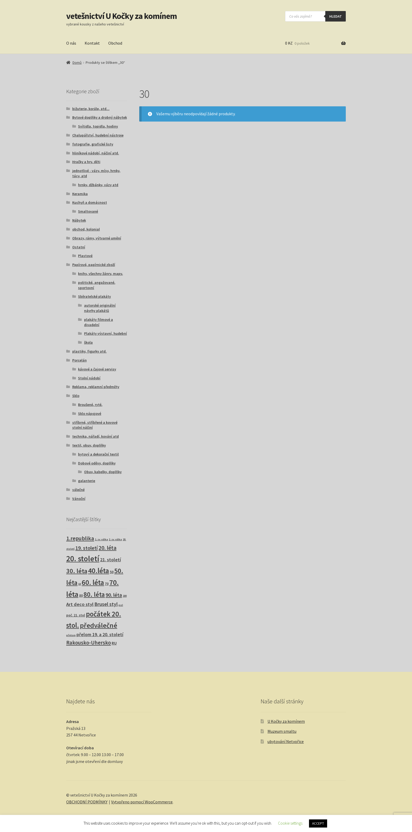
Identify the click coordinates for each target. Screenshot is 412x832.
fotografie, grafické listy (92, 144)
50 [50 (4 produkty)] (112, 571)
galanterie (86, 480)
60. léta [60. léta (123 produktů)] (93, 582)
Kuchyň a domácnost (89, 202)
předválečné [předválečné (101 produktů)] (98, 625)
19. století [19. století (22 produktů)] (86, 548)
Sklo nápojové (89, 413)
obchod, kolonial (86, 229)
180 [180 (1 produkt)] (125, 596)
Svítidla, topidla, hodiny (98, 126)
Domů (77, 62)
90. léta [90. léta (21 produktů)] (114, 595)
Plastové (85, 255)
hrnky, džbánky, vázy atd (98, 184)
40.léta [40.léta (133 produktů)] (98, 570)
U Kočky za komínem (286, 721)
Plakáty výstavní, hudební (105, 333)
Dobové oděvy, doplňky (97, 463)
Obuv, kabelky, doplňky (103, 471)
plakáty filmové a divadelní (98, 322)
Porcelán (79, 360)
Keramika (80, 193)
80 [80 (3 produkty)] (81, 595)
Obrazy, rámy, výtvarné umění (96, 238)
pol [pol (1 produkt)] (121, 605)
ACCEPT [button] (318, 823)
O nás (71, 43)
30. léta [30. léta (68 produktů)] (76, 571)
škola (88, 342)
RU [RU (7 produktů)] (114, 643)
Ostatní (78, 247)
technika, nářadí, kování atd (95, 436)
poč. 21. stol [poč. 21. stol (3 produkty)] (75, 615)
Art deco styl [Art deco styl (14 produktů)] (80, 604)
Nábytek (79, 220)
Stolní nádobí (89, 378)
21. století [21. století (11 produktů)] (110, 560)
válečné (78, 489)
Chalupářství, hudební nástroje (97, 135)
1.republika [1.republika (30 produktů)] (80, 538)
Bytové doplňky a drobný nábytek (99, 117)
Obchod (115, 43)
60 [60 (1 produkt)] (79, 584)
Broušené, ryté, (90, 404)
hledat (335, 16)
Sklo (75, 395)
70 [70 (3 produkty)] (107, 584)
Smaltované (88, 211)
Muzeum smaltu (281, 731)
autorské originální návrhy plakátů (100, 308)
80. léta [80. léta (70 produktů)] (94, 594)
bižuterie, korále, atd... (91, 108)
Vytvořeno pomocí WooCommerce (142, 801)
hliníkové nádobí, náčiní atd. (95, 153)
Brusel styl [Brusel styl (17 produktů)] (106, 604)
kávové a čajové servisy (97, 369)
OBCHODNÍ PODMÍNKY (86, 801)
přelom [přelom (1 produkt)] (71, 635)
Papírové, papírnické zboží (93, 264)
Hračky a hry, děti (86, 161)
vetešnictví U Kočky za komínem (121, 16)
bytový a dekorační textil (98, 454)
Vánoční (78, 498)
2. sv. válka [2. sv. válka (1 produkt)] (115, 539)
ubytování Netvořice (285, 741)
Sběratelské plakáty (94, 296)
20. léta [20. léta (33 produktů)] (107, 547)
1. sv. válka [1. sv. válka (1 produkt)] (101, 539)
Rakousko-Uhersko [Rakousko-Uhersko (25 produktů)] (88, 642)
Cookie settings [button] (290, 823)
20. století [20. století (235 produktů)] (82, 558)
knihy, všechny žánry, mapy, (100, 273)
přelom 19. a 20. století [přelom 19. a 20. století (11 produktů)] (99, 634)
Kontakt (92, 43)
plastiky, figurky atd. (89, 351)
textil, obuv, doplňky (89, 445)
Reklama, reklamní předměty (95, 386)
